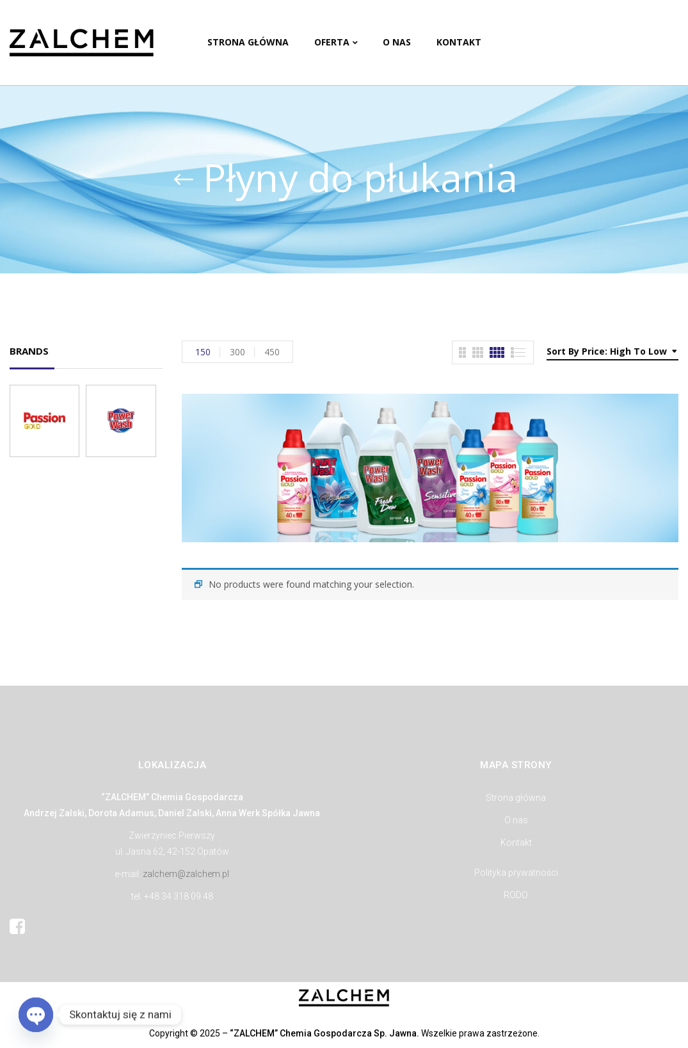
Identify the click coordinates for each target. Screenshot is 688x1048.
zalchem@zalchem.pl (186, 874)
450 (272, 352)
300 (237, 352)
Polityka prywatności (516, 872)
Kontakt (516, 842)
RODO (516, 895)
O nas (516, 820)
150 (203, 352)
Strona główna (516, 798)
